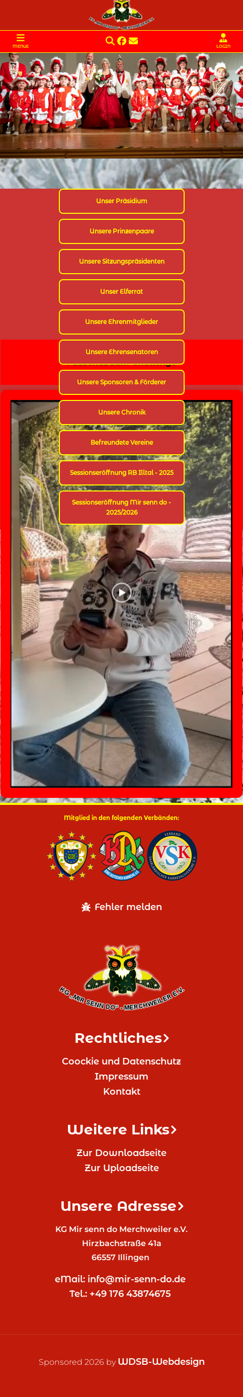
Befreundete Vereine (122, 442)
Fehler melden (122, 907)
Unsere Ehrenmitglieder (121, 321)
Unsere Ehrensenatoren (122, 352)
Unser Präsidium (121, 201)
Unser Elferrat (121, 291)
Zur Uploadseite (122, 1168)
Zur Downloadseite (121, 1153)
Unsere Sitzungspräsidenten (122, 261)
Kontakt (121, 1091)
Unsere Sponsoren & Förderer (121, 382)
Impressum (121, 1076)
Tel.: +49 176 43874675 (121, 1293)
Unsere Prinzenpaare (122, 231)
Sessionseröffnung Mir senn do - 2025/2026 (121, 507)
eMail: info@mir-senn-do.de (121, 1279)
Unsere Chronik (121, 412)
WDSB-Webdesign (161, 1361)
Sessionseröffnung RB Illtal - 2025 (122, 472)
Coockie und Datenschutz (121, 1061)
